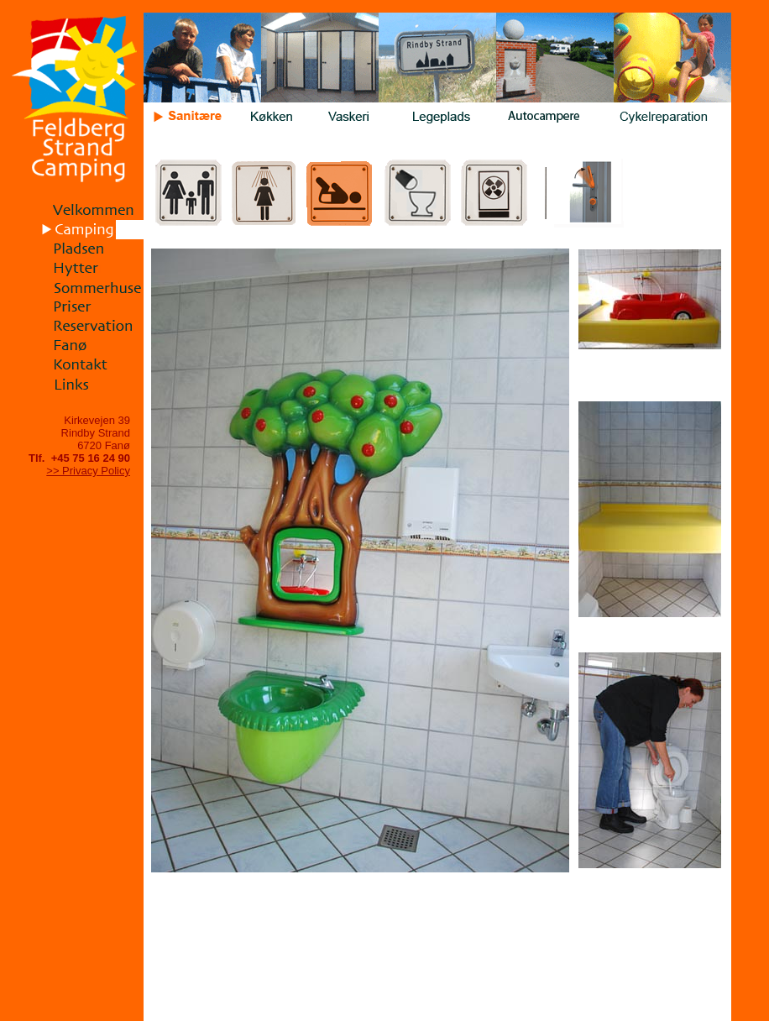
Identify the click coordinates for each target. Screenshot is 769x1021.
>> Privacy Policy (88, 470)
